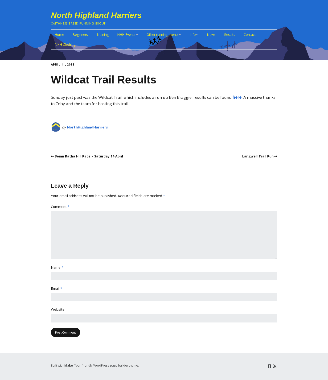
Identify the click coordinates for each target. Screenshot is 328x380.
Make (68, 365)
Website (58, 309)
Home (59, 34)
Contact (250, 34)
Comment (60, 206)
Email (56, 288)
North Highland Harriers (96, 15)
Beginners (80, 34)
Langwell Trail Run (258, 156)
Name (57, 267)
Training (102, 34)
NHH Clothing (65, 44)
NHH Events (126, 34)
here (237, 97)
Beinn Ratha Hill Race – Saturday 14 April (89, 156)
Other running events (163, 34)
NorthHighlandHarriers (87, 127)
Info (193, 34)
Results (229, 34)
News (211, 34)
